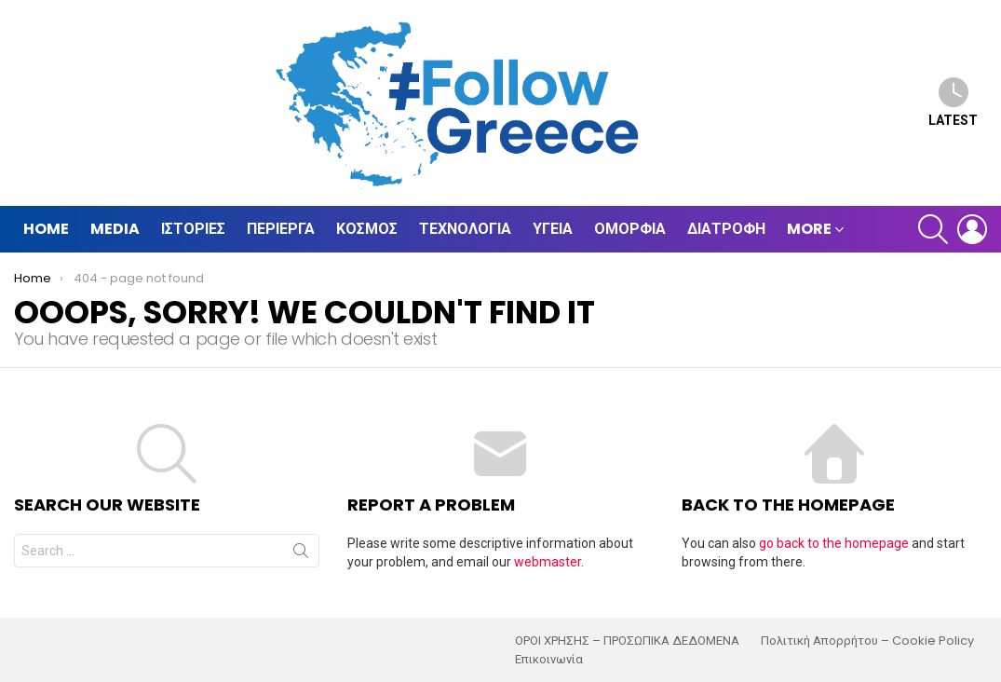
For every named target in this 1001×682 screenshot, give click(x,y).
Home (46, 228)
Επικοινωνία (549, 659)
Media (115, 228)
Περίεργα (281, 228)
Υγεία (553, 228)
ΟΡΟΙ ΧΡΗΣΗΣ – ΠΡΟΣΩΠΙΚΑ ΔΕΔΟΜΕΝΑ (627, 641)
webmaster (547, 561)
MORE (809, 228)
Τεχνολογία (465, 228)
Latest (953, 102)
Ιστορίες (193, 228)
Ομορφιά (630, 228)
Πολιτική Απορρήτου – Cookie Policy (867, 641)
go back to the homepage (834, 543)
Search (300, 554)
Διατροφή (726, 228)
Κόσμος (367, 228)
